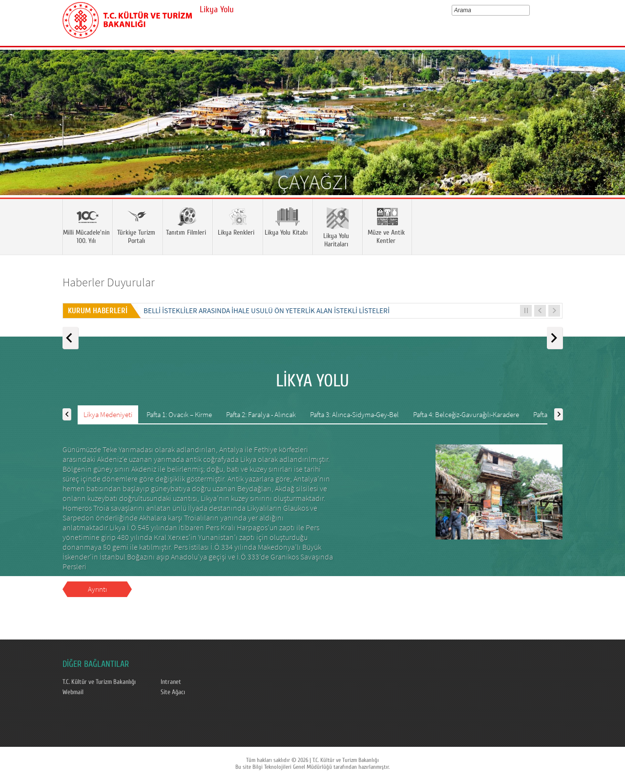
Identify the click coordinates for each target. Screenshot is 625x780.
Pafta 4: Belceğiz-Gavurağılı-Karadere (466, 414)
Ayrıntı (97, 589)
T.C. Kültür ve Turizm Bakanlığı (99, 682)
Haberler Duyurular (108, 282)
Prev (17, 137)
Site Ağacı (173, 692)
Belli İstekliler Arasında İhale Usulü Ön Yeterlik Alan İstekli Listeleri (267, 310)
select (529, 10)
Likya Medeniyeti (107, 414)
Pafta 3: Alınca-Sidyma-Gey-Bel (354, 414)
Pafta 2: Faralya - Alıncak (261, 414)
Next (608, 137)
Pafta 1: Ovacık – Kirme (179, 414)
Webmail (72, 692)
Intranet (171, 682)
